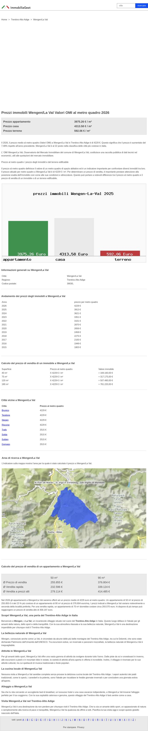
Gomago (6, 444)
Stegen (5, 420)
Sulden (5, 439)
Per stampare (69, 727)
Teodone (6, 415)
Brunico (5, 410)
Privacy (80, 727)
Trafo (4, 430)
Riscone (6, 425)
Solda (4, 434)
